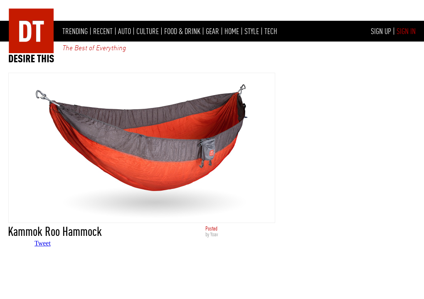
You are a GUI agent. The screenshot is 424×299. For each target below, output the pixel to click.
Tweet (43, 243)
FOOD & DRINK (182, 31)
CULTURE (147, 31)
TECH (270, 31)
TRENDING (75, 31)
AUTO (124, 31)
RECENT (103, 31)
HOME (231, 31)
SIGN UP (381, 31)
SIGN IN (406, 31)
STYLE (251, 31)
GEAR (212, 31)
